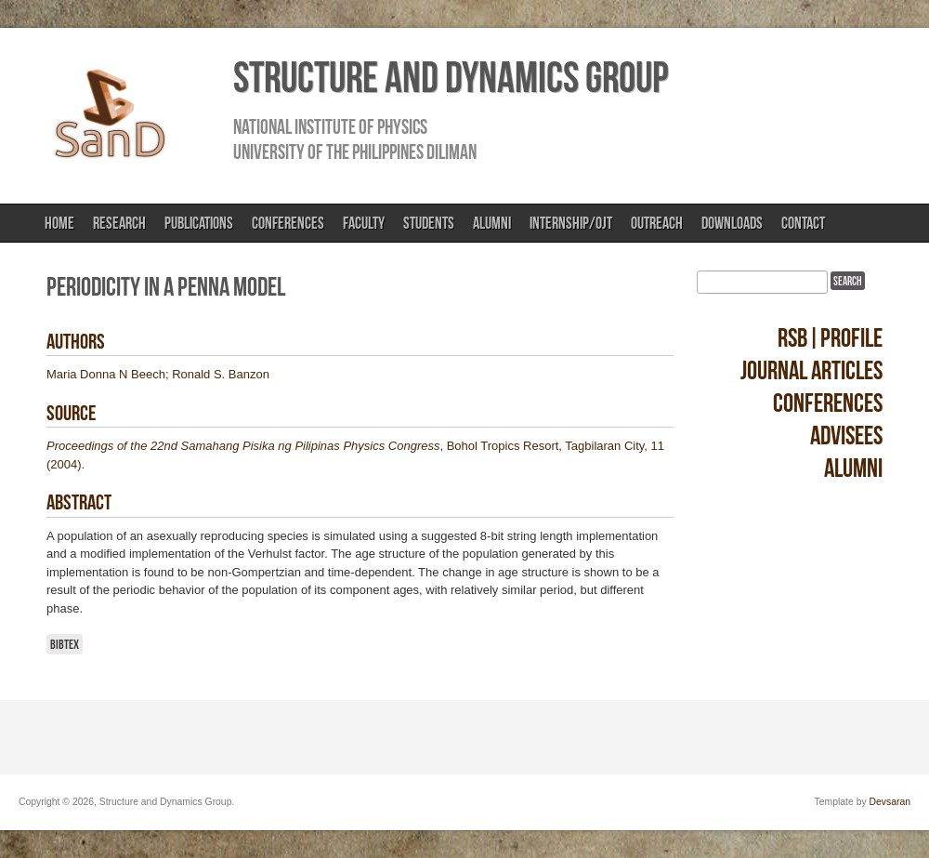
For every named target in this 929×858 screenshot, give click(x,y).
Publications (198, 223)
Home (59, 223)
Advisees (846, 435)
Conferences (288, 223)
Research (119, 223)
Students (428, 223)
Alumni (492, 223)
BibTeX (64, 644)
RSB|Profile (830, 337)
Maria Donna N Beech (105, 374)
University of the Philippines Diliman (355, 151)
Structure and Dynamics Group (450, 77)
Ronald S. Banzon (220, 374)
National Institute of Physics (330, 126)
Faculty (364, 223)
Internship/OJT (571, 223)
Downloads (732, 223)
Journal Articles (811, 370)
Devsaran (890, 802)
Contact (803, 223)
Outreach (657, 223)
